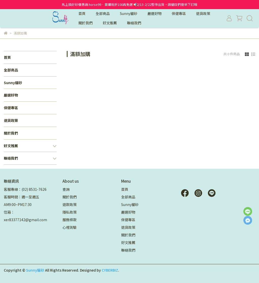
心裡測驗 (69, 227)
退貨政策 (203, 13)
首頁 (81, 13)
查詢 (66, 189)
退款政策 (69, 204)
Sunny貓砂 (128, 13)
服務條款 (69, 219)
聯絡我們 (134, 22)
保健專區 (179, 13)
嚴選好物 (154, 13)
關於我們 (85, 22)
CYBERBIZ (110, 270)
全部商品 (103, 13)
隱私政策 (69, 212)
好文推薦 (110, 22)
